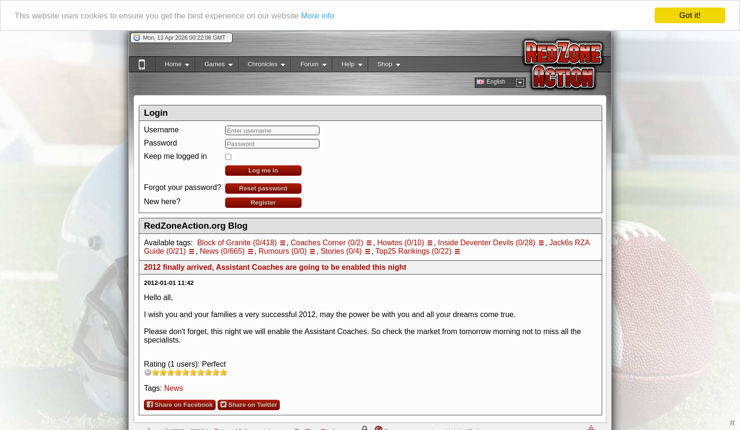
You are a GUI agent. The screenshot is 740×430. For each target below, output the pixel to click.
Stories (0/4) (341, 251)
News (173, 388)
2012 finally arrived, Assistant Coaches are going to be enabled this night (275, 267)
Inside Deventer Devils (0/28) (486, 243)
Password (160, 143)
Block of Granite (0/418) (237, 243)
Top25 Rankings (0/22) (414, 251)
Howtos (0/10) (400, 243)
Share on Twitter (248, 404)
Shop (384, 65)
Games (213, 65)
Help (347, 65)
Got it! (689, 15)
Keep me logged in (175, 156)
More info (318, 15)
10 (223, 372)
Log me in (263, 170)
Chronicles (262, 65)
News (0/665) (222, 251)
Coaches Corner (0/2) (327, 243)
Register (263, 202)
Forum (308, 65)
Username (161, 130)
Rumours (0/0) (283, 251)
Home (172, 65)
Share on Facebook (180, 404)
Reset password (263, 188)
